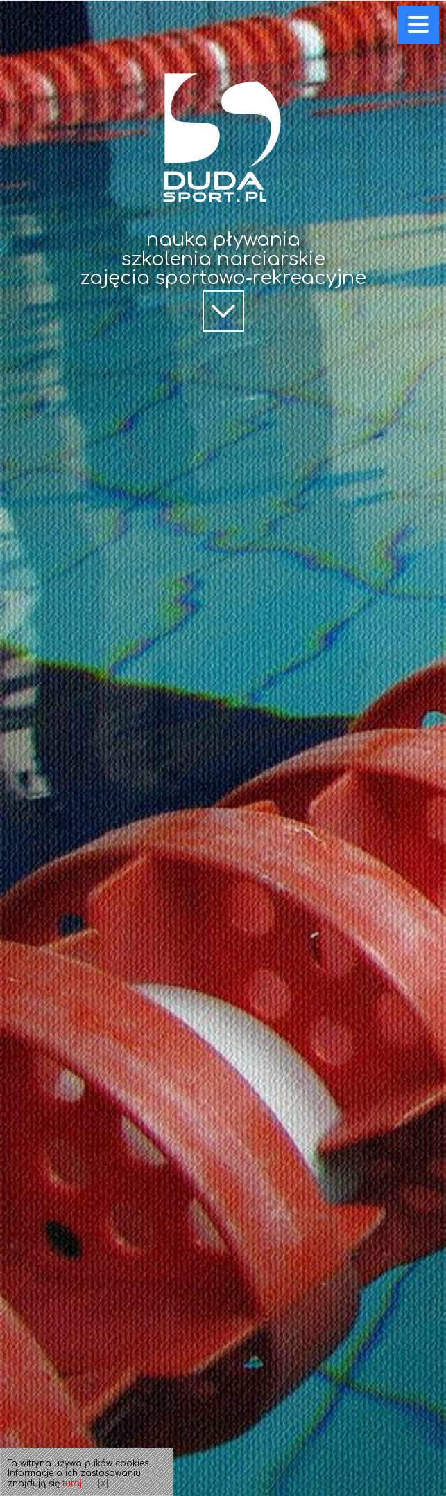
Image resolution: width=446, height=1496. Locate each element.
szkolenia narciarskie (223, 259)
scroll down (223, 330)
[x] (103, 1483)
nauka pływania (223, 239)
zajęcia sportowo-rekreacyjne (223, 277)
